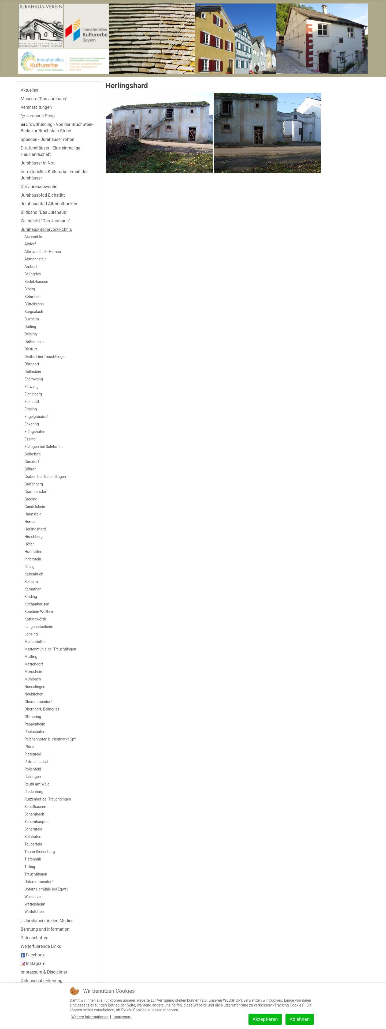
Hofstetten (33, 551)
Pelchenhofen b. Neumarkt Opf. (50, 739)
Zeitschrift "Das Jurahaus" (45, 220)
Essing (29, 439)
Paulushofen (34, 731)
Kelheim (31, 581)
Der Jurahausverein (39, 186)
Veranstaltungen (36, 107)
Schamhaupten (37, 822)
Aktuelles (29, 90)
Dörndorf (31, 364)
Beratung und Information (45, 929)
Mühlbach (32, 679)
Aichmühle (33, 236)
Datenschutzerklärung (41, 980)
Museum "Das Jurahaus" (44, 98)
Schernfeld (33, 829)
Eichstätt (31, 401)
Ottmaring (32, 716)
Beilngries (32, 274)
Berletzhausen (36, 281)
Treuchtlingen (35, 874)
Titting (29, 867)
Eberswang (33, 379)
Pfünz (29, 746)
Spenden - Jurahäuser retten (47, 139)
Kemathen (32, 589)
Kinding (30, 596)
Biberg (29, 289)
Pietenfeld (32, 754)
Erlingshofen (34, 431)
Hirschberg (33, 536)
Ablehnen (300, 1019)
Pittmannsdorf (36, 761)
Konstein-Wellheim (39, 611)
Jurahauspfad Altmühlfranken (49, 203)
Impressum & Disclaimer (44, 972)
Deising (30, 334)
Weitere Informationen (89, 1017)
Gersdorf (31, 461)
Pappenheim (34, 724)
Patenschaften (35, 937)
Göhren (30, 469)
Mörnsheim (33, 671)
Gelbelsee (32, 454)
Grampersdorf (36, 491)
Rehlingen (32, 776)
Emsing (30, 409)
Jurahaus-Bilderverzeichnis (46, 229)
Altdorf (30, 244)
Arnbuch (31, 266)
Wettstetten (34, 912)
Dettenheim (34, 341)
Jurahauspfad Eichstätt (43, 195)
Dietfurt (30, 349)
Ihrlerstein (32, 559)
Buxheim (31, 319)
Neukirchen (33, 694)
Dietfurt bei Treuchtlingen (45, 356)
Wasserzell (33, 897)
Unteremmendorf (38, 882)
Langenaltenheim (38, 626)
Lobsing (31, 634)
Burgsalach (33, 311)
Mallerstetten (35, 641)
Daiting (30, 326)
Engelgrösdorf (36, 416)
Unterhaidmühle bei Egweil (46, 889)
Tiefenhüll (32, 859)
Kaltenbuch (33, 574)
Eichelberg (33, 394)
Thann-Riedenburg (39, 852)
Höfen (29, 544)
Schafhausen (35, 807)
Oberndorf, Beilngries (42, 709)
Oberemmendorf (38, 701)
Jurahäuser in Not (37, 163)
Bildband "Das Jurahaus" (44, 212)
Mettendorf (33, 664)
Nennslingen (34, 686)
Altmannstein (35, 259)
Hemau (30, 521)
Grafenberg (33, 484)
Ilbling (29, 566)
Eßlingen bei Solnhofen (43, 446)
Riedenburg (33, 791)
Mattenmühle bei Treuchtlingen (50, 649)
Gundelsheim (35, 506)
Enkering (31, 424)
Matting (30, 656)
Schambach (34, 814)
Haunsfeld (33, 514)
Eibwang (31, 386)
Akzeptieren (265, 1019)
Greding (30, 499)
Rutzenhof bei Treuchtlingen (47, 799)
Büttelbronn (34, 304)
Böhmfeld (32, 296)
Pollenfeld (32, 769)
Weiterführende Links (41, 946)
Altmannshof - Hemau (42, 251)
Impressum (122, 1017)
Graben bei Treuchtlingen (45, 476)
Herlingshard (35, 529)
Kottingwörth (35, 619)
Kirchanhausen (36, 604)
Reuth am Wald (37, 784)
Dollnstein (32, 371)
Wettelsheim (34, 904)
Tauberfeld (33, 844)
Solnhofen (32, 837)
